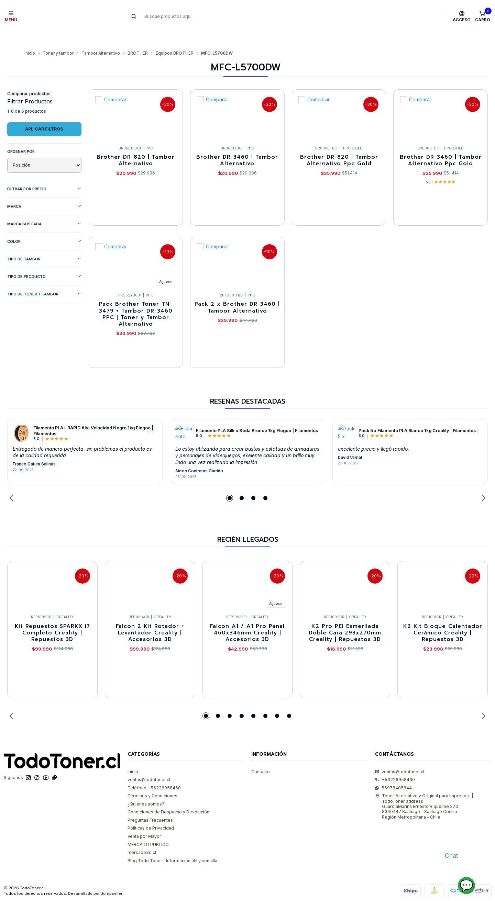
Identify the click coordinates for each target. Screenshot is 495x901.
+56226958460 (395, 766)
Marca (44, 192)
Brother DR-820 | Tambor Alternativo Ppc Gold (339, 147)
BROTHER (138, 40)
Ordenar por (21, 138)
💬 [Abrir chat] (466, 885)
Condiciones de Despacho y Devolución (168, 798)
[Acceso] (462, 16)
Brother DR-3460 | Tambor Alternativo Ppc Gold (441, 147)
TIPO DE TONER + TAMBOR (44, 280)
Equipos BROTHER (175, 40)
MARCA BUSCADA (44, 210)
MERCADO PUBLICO (148, 831)
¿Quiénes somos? (146, 790)
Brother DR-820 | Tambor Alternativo (136, 147)
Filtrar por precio (44, 175)
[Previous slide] (12, 485)
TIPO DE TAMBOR (44, 245)
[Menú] (11, 16)
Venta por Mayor (144, 822)
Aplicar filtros (44, 115)
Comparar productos (29, 80)
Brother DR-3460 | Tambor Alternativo (237, 147)
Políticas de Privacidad (151, 814)
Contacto (260, 758)
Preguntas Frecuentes (150, 806)
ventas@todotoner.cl (149, 766)
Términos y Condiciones (152, 782)
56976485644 (393, 774)
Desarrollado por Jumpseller (95, 880)
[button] (230, 485)
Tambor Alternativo (100, 40)
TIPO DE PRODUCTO (44, 263)
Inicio (29, 40)
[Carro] (482, 16)
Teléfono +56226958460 (154, 774)
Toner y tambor (58, 40)
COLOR (44, 227)
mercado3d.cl (142, 839)
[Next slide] (482, 485)
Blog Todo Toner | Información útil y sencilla (172, 847)
